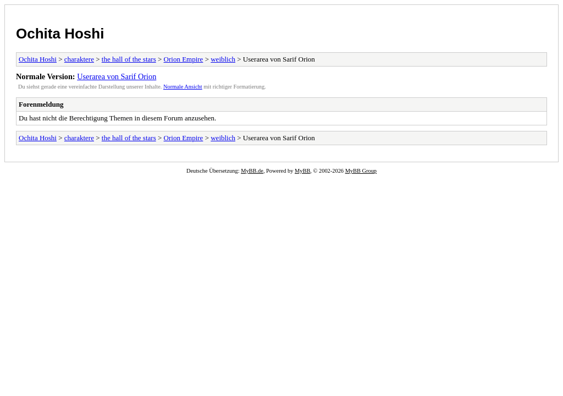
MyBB (302, 171)
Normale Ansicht (182, 87)
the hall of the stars (129, 59)
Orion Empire (183, 59)
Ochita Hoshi (60, 33)
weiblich (223, 59)
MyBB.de (252, 171)
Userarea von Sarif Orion (116, 76)
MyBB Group (361, 171)
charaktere (79, 59)
